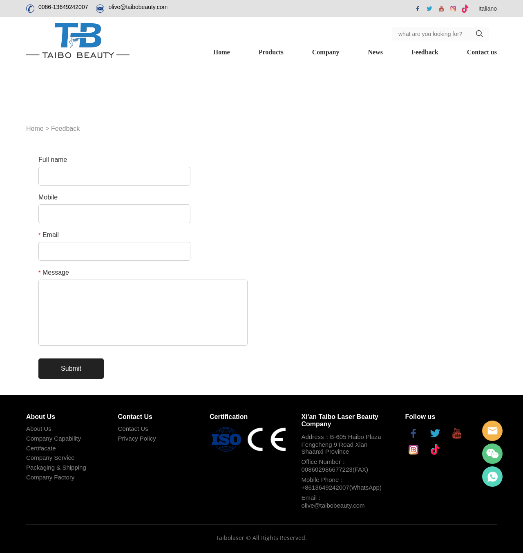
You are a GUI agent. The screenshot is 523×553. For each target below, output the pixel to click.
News (315, 52)
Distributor (481, 52)
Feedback (364, 52)
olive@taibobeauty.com (138, 7)
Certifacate (41, 448)
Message (53, 272)
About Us (38, 428)
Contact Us (133, 428)
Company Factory (50, 477)
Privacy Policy (137, 438)
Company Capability (53, 438)
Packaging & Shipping (56, 467)
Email (48, 234)
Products (210, 52)
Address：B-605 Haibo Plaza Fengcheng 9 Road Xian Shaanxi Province (341, 444)
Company (265, 52)
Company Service (50, 457)
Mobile (48, 197)
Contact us (421, 52)
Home (161, 52)
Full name (52, 159)
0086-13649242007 (63, 7)
